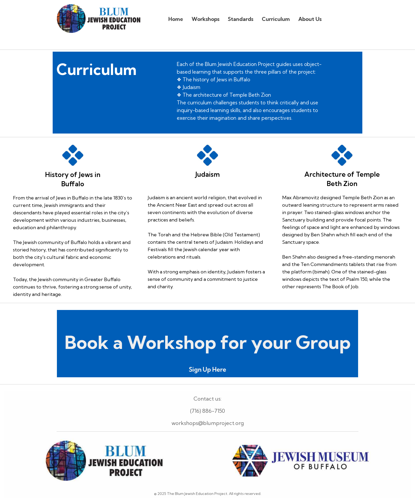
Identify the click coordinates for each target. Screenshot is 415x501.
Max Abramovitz (301, 197)
